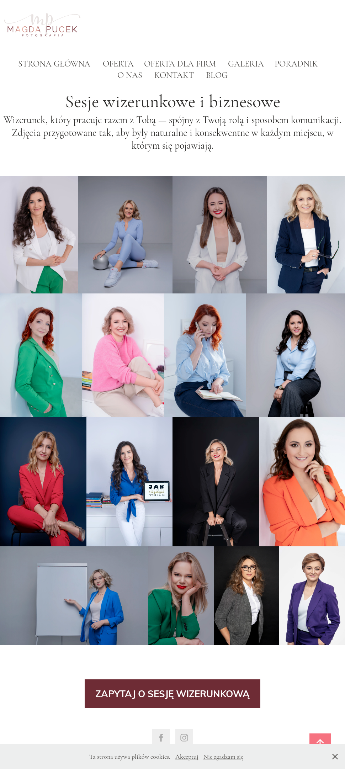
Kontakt (174, 75)
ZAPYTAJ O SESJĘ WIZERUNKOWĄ (172, 693)
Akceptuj (186, 756)
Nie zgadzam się (223, 756)
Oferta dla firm (180, 64)
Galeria (246, 64)
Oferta (118, 64)
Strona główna (54, 64)
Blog (217, 75)
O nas (129, 75)
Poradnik (296, 64)
